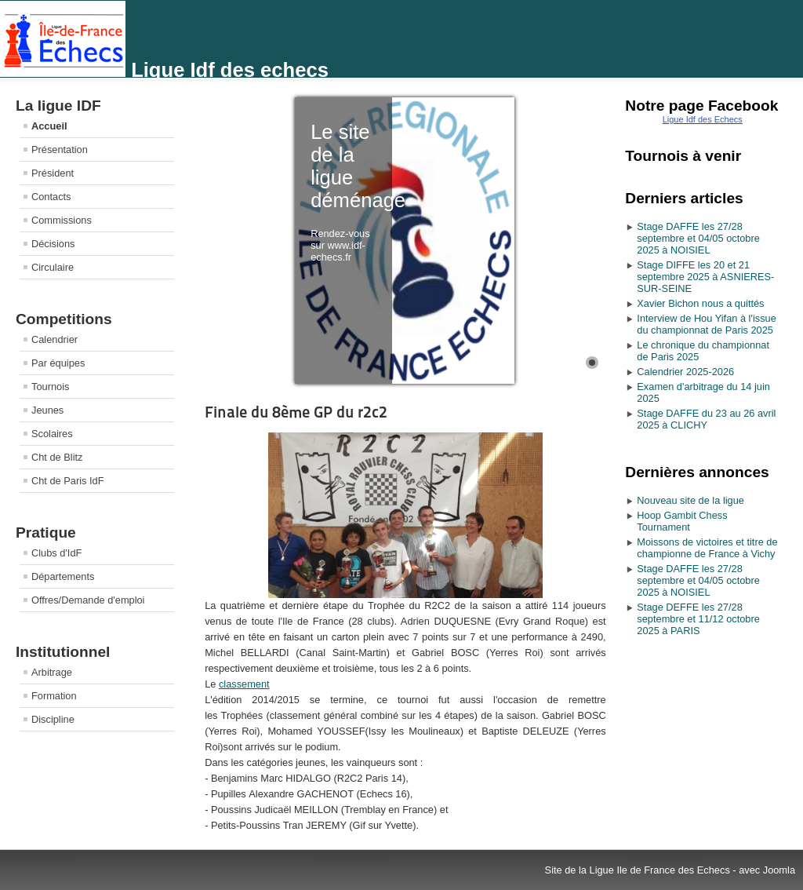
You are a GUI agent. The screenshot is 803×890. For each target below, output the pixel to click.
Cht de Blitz (56, 457)
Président (52, 173)
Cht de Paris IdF (67, 481)
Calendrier (54, 339)
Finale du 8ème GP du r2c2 (296, 412)
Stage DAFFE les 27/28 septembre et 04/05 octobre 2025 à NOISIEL (698, 238)
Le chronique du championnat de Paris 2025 (703, 351)
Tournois (50, 386)
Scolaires (52, 434)
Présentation (59, 149)
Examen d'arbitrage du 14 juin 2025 (703, 392)
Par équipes (58, 363)
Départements (62, 576)
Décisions (52, 244)
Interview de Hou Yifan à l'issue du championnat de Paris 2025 (706, 324)
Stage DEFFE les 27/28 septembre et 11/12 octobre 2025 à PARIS (698, 618)
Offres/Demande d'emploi (87, 600)
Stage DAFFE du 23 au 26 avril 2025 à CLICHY (706, 419)
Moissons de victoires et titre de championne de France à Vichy (707, 548)
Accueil (49, 126)
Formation (54, 696)
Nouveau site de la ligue (690, 500)
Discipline (52, 719)
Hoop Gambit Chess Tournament (682, 521)
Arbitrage (51, 672)
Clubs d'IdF (56, 553)
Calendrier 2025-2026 (685, 372)
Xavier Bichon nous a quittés (700, 303)
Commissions (61, 220)
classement (244, 684)
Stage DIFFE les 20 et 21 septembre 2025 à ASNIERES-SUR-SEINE (705, 276)
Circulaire (52, 267)
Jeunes (47, 410)
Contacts (51, 196)
